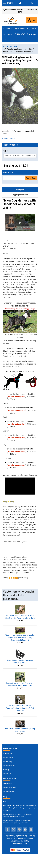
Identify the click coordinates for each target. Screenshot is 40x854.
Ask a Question (8, 139)
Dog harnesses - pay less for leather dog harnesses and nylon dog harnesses (17, 822)
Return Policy (7, 762)
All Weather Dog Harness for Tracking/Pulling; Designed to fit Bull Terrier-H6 (20, 708)
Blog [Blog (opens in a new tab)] (4, 39)
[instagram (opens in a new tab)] (31, 829)
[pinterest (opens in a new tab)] (19, 829)
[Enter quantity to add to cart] (14, 178)
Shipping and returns (20, 195)
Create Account (8, 792)
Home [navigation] (5, 46)
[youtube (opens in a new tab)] (25, 829)
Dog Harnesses (20, 29)
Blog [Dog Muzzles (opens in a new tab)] (4, 802)
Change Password (9, 788)
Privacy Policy (8, 758)
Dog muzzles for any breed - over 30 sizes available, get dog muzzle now (17, 815)
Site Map (6, 770)
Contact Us (7, 774)
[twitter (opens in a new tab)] (13, 829)
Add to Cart (31, 178)
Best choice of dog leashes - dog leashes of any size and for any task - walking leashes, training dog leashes (19, 808)
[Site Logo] (10, 20)
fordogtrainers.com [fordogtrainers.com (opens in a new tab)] (20, 843)
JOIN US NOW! (19, 34)
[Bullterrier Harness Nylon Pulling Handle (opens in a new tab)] (20, 321)
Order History (7, 784)
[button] (20, 222)
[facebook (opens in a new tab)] (7, 829)
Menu (8, 2)
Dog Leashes (7, 34)
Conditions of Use (9, 766)
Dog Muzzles (7, 29)
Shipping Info (7, 753)
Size (5, 151)
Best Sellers (31, 34)
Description (19, 190)
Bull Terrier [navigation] (14, 46)
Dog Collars (31, 29)
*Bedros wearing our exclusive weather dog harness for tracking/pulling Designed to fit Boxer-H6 (20, 637)
